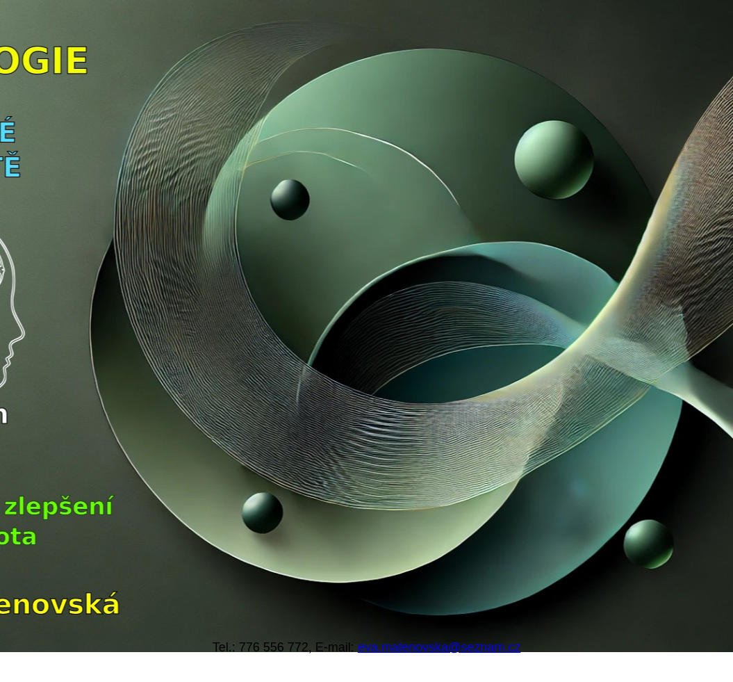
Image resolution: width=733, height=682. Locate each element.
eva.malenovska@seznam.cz (439, 647)
